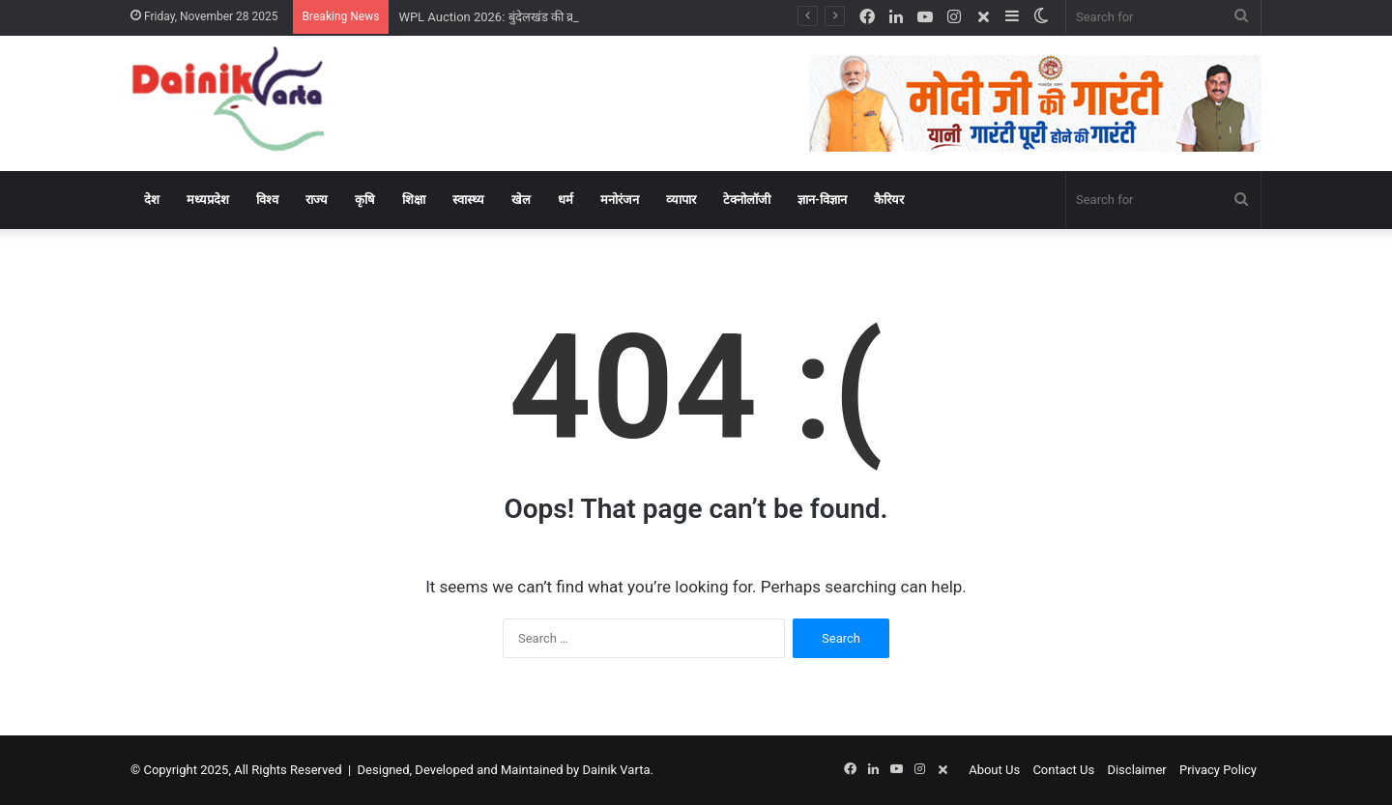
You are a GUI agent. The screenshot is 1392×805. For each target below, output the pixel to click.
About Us (994, 769)
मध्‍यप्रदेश (208, 199)
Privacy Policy (1218, 769)
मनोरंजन (619, 199)
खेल (521, 199)
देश (152, 199)
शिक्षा (413, 199)
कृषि (365, 199)
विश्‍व (267, 199)
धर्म (565, 199)
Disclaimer (1136, 769)
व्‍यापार (681, 199)
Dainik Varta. (617, 769)
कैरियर (889, 199)
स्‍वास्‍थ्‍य (468, 199)
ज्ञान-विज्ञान (822, 199)
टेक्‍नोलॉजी (746, 199)
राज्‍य (316, 199)
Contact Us (1063, 769)
